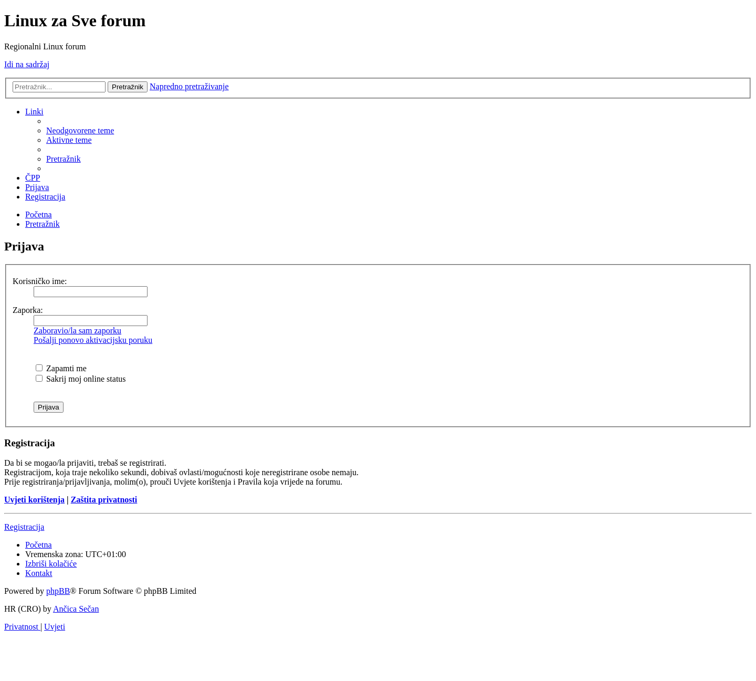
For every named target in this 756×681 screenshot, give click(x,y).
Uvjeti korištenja (34, 499)
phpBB (58, 590)
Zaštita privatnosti (104, 499)
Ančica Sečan (76, 608)
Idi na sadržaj (26, 64)
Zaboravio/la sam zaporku (77, 330)
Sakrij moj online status (81, 378)
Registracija (24, 526)
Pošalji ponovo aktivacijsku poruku (93, 340)
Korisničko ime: (40, 281)
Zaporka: (28, 310)
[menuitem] (80, 130)
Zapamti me (61, 368)
